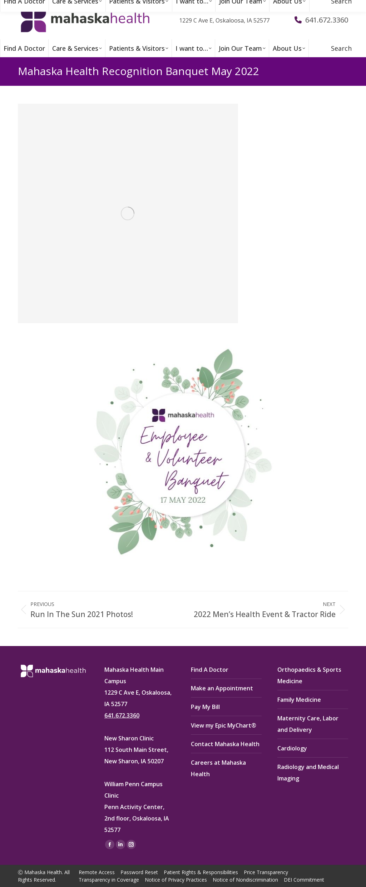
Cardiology (292, 748)
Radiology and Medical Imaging (308, 772)
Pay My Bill (205, 707)
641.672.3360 (121, 715)
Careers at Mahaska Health (218, 768)
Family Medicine (299, 700)
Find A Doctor (209, 670)
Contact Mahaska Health (225, 744)
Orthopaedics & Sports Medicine (309, 675)
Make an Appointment (222, 688)
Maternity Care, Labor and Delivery (307, 724)
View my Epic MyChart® (223, 725)
